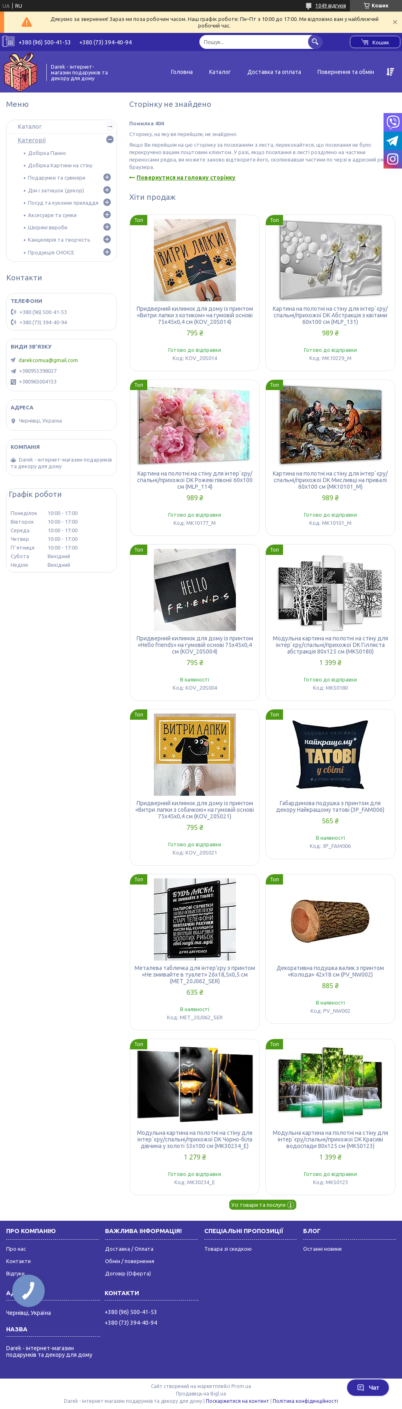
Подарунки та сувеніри (56, 177)
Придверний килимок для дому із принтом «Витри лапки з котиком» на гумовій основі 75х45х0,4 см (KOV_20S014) (195, 315)
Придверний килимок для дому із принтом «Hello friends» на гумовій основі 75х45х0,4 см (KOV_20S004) (195, 645)
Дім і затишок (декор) (56, 190)
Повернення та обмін (345, 72)
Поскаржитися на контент (237, 1401)
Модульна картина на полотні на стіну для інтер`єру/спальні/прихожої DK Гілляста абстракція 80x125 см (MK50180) (330, 645)
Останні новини (322, 1249)
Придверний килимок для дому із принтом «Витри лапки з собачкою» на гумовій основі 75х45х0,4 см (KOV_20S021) (194, 810)
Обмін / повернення (129, 1261)
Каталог (220, 72)
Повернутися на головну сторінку (186, 177)
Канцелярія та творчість (59, 240)
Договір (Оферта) (128, 1273)
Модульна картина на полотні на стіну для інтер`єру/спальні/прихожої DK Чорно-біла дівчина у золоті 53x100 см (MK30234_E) (194, 1139)
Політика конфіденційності (305, 1401)
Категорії (32, 139)
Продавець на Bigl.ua (201, 1393)
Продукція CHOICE (51, 252)
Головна (182, 72)
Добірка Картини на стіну (60, 165)
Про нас (16, 1249)
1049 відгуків (330, 5)
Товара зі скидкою (228, 1249)
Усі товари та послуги (258, 1205)
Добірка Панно (47, 153)
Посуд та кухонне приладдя (63, 203)
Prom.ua (241, 1386)
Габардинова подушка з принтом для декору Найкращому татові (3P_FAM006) (330, 806)
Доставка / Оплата (129, 1249)
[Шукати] (315, 42)
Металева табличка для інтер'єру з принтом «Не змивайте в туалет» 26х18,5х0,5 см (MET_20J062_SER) (195, 974)
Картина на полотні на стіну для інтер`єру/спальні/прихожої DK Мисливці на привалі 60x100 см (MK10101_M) (330, 480)
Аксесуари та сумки (52, 215)
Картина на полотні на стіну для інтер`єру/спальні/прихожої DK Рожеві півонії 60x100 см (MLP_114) (195, 480)
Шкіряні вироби (47, 227)
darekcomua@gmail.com (48, 360)
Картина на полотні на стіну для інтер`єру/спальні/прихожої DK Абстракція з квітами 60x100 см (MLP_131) (330, 315)
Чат (368, 1387)
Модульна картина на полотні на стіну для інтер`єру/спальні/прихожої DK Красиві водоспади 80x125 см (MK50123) (330, 1139)
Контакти (18, 1261)
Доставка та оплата (274, 72)
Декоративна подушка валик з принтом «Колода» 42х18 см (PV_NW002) (330, 971)
